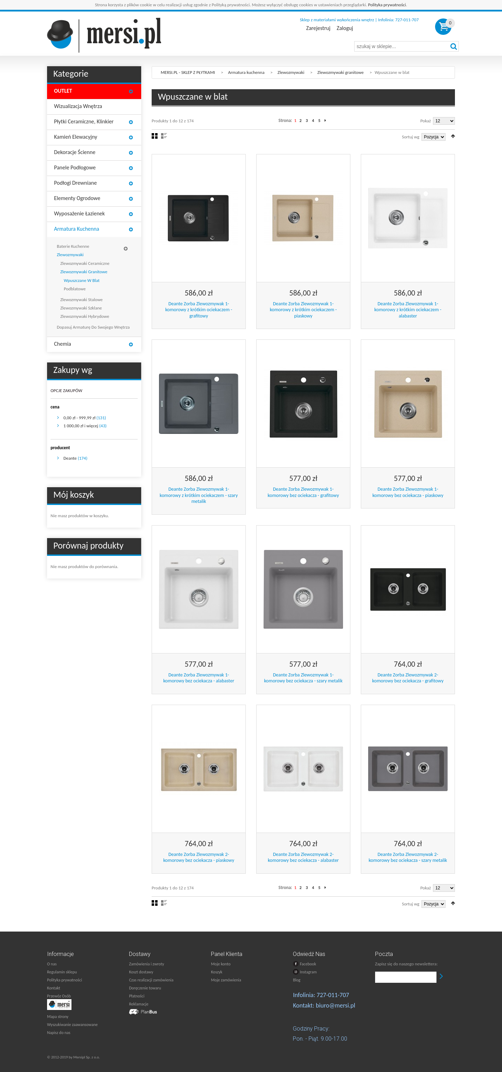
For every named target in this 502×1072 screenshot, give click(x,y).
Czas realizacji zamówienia (151, 980)
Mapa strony (57, 1016)
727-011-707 (333, 995)
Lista (164, 136)
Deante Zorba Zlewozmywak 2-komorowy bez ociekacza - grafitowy (408, 678)
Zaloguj (345, 28)
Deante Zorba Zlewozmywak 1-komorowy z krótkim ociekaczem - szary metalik (199, 495)
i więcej (80, 425)
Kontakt (53, 988)
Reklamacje (138, 1004)
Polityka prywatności (387, 4)
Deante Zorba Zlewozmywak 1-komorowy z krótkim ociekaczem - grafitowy (198, 310)
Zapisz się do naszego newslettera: (406, 963)
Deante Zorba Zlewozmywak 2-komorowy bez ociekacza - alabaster (303, 857)
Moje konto (220, 964)
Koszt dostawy (141, 972)
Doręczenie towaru (145, 988)
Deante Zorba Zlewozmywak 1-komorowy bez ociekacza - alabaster (198, 678)
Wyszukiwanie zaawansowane (72, 1024)
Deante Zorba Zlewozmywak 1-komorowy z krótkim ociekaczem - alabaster (407, 310)
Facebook (304, 964)
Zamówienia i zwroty (146, 964)
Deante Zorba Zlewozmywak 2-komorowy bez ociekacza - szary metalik (407, 857)
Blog (296, 980)
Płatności (136, 996)
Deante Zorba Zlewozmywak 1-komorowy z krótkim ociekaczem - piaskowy (303, 310)
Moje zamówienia (226, 980)
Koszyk (216, 972)
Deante (70, 458)
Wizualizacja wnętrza (78, 106)
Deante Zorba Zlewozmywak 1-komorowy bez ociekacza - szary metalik (303, 678)
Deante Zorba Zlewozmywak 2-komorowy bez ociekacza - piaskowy (198, 857)
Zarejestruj (318, 28)
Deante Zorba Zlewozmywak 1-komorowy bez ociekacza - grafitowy (303, 492)
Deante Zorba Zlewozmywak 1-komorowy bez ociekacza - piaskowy (407, 492)
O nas (51, 964)
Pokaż (425, 120)
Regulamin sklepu (62, 972)
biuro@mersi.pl (335, 1005)
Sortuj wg (410, 136)
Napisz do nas (58, 1032)
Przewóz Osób (59, 996)
